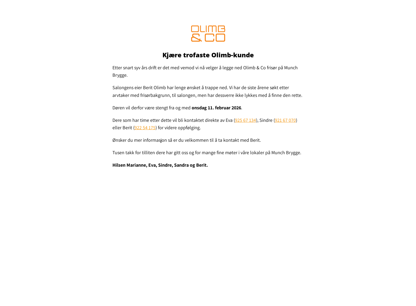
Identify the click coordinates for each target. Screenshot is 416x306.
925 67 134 (245, 120)
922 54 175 (145, 127)
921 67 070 (285, 120)
